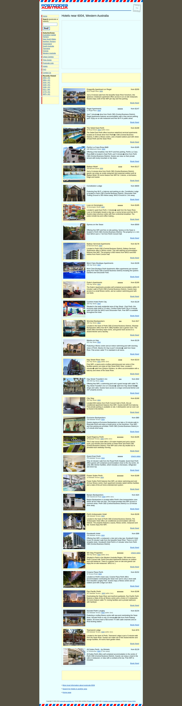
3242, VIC (46, 82)
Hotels (45, 66)
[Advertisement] (101, 78)
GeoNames (91, 701)
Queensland (47, 44)
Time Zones (47, 60)
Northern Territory (49, 41)
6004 (101, 91)
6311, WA (46, 89)
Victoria (45, 51)
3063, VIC (46, 78)
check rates (135, 456)
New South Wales (49, 39)
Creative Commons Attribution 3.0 (112, 701)
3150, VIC (46, 85)
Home (45, 16)
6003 (99, 130)
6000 (102, 439)
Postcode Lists (48, 63)
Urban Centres (48, 57)
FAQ (44, 69)
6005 (99, 361)
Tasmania (46, 49)
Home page (67, 692)
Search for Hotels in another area (75, 689)
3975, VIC (46, 94)
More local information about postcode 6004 (79, 685)
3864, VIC (46, 80)
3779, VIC (46, 92)
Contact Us (47, 73)
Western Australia (49, 53)
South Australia (48, 46)
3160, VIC (46, 87)
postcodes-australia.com (67, 701)
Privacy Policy (132, 701)
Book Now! (134, 103)
